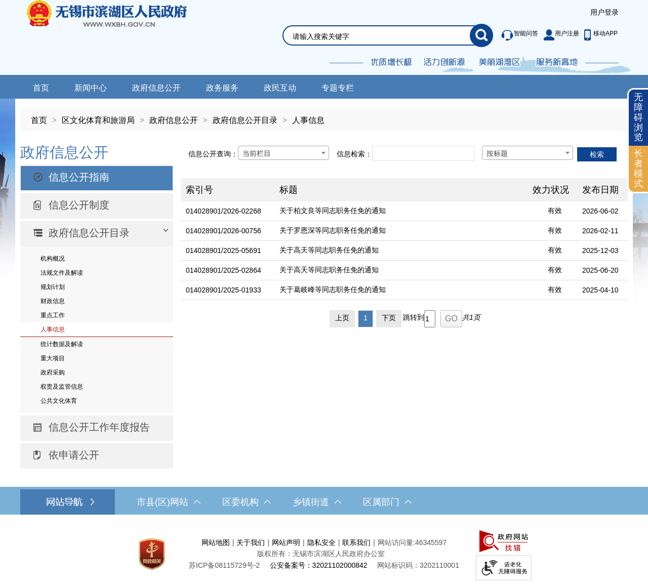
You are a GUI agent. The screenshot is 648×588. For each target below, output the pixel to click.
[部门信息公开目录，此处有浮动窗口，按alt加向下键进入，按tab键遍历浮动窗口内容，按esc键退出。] (96, 233)
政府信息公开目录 (245, 120)
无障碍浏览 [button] (638, 117)
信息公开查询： (213, 154)
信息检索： (354, 154)
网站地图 (215, 542)
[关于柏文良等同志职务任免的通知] (401, 211)
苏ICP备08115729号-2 (224, 565)
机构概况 (52, 258)
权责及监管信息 (61, 386)
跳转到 (413, 317)
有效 (555, 210)
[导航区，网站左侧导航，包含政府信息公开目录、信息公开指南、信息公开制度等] (96, 305)
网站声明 (286, 542)
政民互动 (280, 87)
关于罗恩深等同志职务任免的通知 (332, 230)
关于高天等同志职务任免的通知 (329, 250)
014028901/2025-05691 (223, 250)
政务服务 (222, 87)
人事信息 (308, 120)
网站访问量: (396, 542)
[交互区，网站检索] (375, 23)
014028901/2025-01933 (223, 290)
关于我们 (250, 542)
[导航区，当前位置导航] (324, 115)
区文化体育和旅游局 (98, 120)
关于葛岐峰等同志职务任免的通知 (332, 289)
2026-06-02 (600, 211)
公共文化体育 (58, 400)
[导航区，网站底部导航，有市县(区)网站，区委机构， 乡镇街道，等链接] (324, 502)
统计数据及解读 (61, 344)
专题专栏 (337, 87)
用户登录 (604, 12)
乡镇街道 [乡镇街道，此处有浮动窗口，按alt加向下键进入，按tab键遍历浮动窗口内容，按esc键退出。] (317, 502)
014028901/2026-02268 (223, 211)
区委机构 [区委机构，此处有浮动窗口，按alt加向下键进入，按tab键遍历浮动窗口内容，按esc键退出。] (246, 502)
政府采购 (52, 372)
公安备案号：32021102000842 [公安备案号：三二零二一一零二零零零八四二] (319, 565)
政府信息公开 (156, 87)
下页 (389, 318)
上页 (342, 318)
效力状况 (551, 190)
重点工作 (52, 315)
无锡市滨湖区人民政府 (120, 37)
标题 (288, 190)
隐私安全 (321, 542)
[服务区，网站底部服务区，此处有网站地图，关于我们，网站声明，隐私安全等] (324, 553)
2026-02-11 (600, 231)
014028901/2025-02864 (223, 270)
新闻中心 (90, 87)
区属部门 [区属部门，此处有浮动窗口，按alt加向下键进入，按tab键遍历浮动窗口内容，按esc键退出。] (387, 502)
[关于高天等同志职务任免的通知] (401, 251)
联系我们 (356, 542)
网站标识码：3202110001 (418, 565)
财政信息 (52, 301)
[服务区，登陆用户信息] (604, 12)
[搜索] (481, 35)
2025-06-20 (600, 270)
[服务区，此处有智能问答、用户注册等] (557, 35)
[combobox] (283, 153)
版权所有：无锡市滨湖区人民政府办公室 (321, 554)
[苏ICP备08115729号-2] (224, 565)
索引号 (199, 190)
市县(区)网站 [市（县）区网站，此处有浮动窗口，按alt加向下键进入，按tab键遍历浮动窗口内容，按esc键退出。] (168, 502)
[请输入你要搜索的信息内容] (381, 36)
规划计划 (52, 286)
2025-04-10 (600, 290)
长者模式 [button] (638, 168)
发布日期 (600, 190)
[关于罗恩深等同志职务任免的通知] (401, 231)
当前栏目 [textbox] (256, 153)
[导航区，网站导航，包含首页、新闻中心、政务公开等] (324, 87)
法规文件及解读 (61, 272)
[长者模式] (638, 169)
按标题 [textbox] (497, 153)
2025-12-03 (600, 250)
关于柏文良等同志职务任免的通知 (332, 210)
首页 (41, 87)
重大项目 (52, 358)
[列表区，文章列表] (404, 235)
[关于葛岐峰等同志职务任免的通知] (401, 290)
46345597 (431, 542)
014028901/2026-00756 (223, 231)
